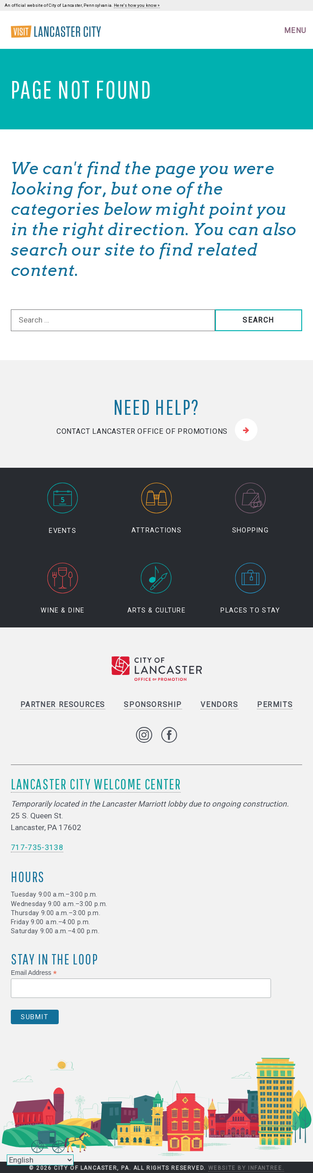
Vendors (219, 704)
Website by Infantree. (246, 1168)
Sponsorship (153, 704)
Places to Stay (250, 589)
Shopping (250, 509)
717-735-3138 (37, 847)
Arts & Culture (156, 589)
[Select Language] (40, 1159)
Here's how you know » (137, 5)
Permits (275, 704)
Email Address (34, 973)
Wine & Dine (62, 589)
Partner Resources (62, 704)
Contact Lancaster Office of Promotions (142, 431)
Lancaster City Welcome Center (96, 784)
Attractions (156, 509)
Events (62, 509)
